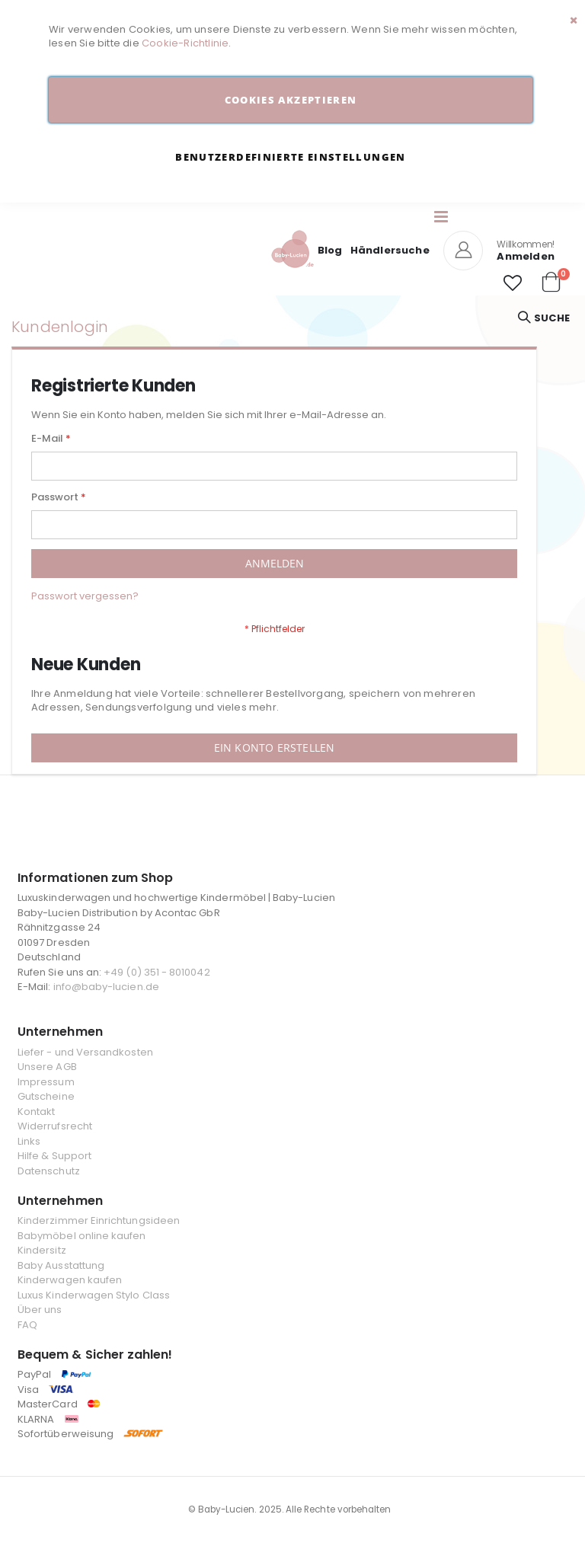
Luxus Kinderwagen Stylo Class (94, 1295)
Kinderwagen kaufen (70, 1280)
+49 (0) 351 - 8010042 (156, 972)
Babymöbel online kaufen (82, 1235)
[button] (513, 283)
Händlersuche (390, 250)
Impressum (46, 1082)
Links (29, 1141)
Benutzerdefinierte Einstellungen (290, 157)
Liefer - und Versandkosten (85, 1052)
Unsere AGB (47, 1066)
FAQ (27, 1325)
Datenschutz (49, 1171)
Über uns (40, 1309)
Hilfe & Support (54, 1155)
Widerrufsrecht (55, 1126)
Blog (330, 250)
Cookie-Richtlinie (185, 43)
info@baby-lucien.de (106, 986)
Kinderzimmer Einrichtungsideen (99, 1220)
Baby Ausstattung (61, 1265)
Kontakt (36, 1111)
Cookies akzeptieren (291, 100)
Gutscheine (46, 1096)
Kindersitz (42, 1250)
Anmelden (526, 256)
